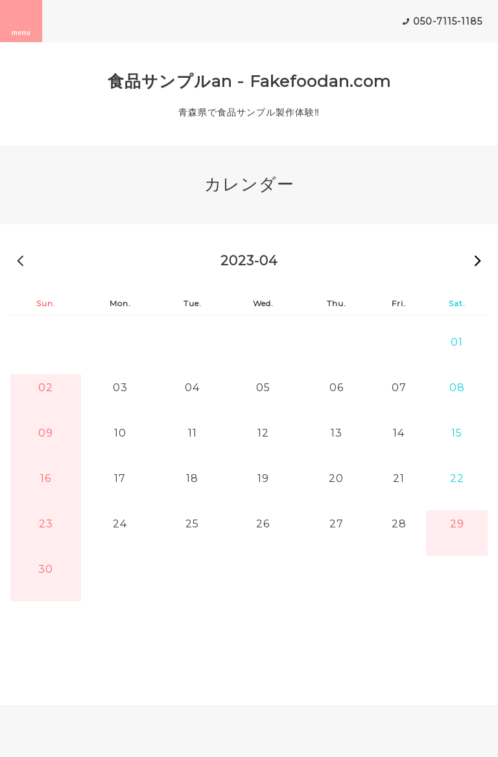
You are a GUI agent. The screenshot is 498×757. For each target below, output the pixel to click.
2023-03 (20, 260)
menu (21, 20)
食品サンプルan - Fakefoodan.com (249, 81)
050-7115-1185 (447, 21)
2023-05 (478, 260)
